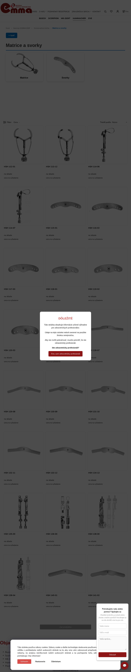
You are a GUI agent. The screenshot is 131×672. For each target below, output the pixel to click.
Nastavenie (40, 661)
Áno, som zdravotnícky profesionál (65, 353)
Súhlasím (24, 661)
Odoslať (112, 654)
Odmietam (56, 661)
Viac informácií (34, 656)
